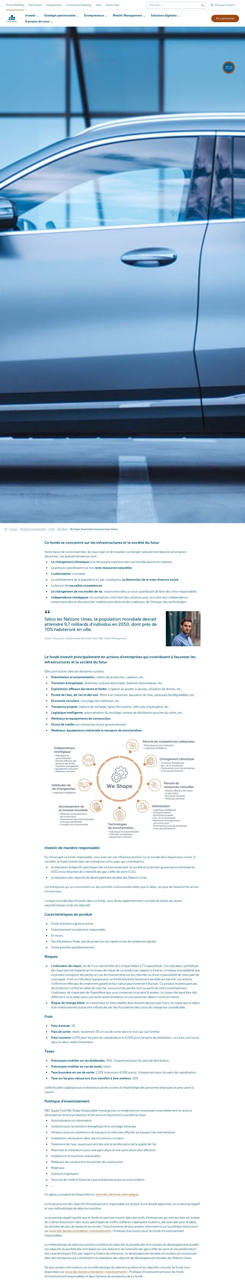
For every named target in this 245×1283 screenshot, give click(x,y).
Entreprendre (54, 5)
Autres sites (112, 5)
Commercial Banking (78, 5)
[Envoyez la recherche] (202, 5)
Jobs (98, 5)
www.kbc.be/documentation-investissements (79, 1231)
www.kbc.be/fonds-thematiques (117, 1194)
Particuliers (35, 5)
